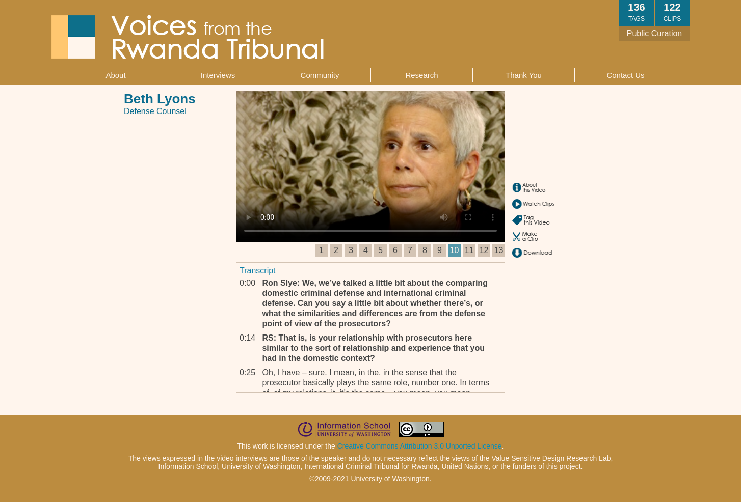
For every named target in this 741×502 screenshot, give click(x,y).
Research (421, 75)
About (115, 75)
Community (320, 75)
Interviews (218, 75)
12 (484, 250)
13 (499, 250)
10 (454, 250)
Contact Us (625, 75)
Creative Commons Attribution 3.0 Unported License (419, 446)
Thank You (524, 75)
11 (469, 250)
